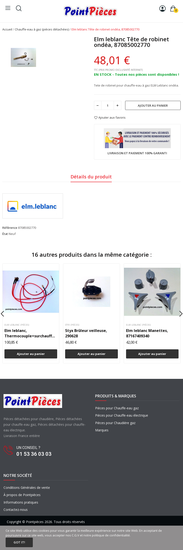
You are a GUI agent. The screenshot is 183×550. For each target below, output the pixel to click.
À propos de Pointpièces (22, 495)
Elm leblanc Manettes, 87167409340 (147, 333)
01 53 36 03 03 (34, 454)
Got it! (19, 542)
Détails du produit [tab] (91, 176)
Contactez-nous (16, 509)
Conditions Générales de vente (27, 487)
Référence (9, 228)
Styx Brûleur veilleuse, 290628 (86, 333)
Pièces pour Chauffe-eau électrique (121, 415)
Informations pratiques (21, 502)
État (5, 234)
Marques (101, 430)
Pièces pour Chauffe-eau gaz (117, 408)
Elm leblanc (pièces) (16, 325)
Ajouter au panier (153, 105)
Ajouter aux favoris (110, 118)
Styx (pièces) (72, 325)
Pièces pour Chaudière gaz (115, 423)
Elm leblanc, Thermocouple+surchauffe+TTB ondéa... (30, 333)
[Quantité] (107, 105)
